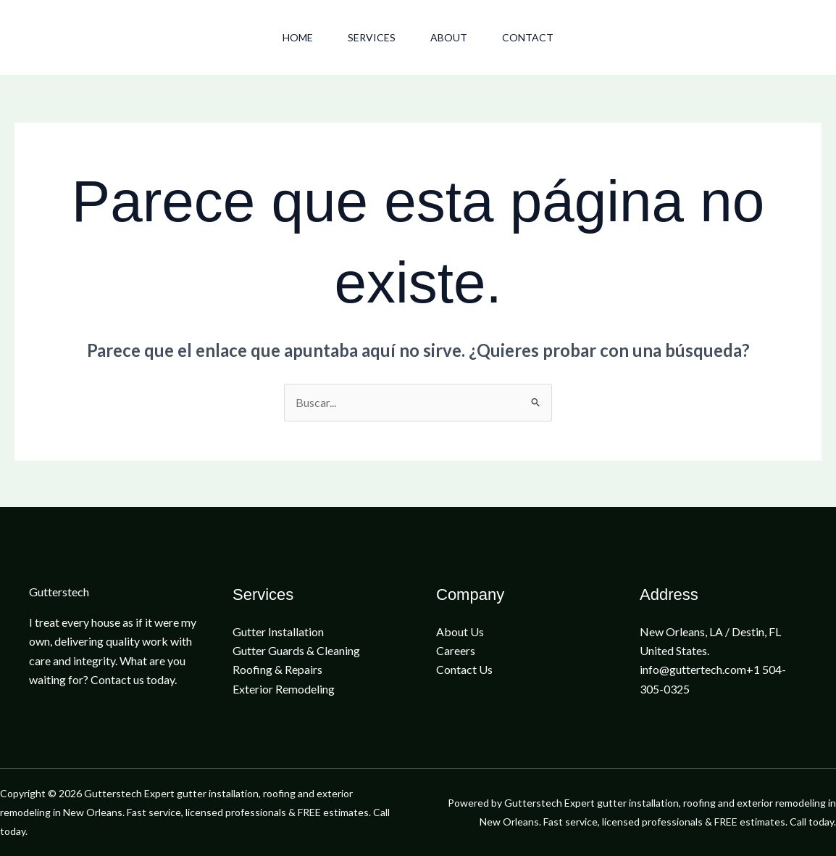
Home (298, 37)
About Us (460, 631)
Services (372, 37)
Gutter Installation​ (278, 631)
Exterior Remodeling (284, 689)
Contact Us (464, 669)
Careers (455, 650)
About (448, 37)
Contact (527, 37)
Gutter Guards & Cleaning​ (296, 650)
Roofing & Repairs (277, 669)
